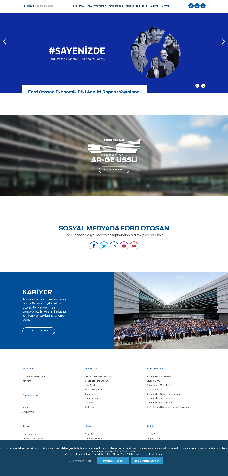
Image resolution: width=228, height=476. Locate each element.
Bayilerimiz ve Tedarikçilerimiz (161, 385)
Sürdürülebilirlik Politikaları (159, 403)
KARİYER (154, 6)
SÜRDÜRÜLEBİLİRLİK (136, 6)
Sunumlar (89, 394)
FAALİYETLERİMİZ (97, 6)
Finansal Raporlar (93, 389)
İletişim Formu (153, 438)
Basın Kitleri (90, 434)
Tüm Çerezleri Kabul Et (147, 461)
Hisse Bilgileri (90, 385)
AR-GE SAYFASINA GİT (114, 170)
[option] (114, 55)
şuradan (143, 454)
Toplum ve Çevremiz (156, 389)
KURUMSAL (79, 6)
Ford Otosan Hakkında (33, 376)
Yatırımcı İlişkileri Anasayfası (98, 376)
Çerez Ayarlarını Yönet (80, 461)
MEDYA (165, 6)
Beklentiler (89, 407)
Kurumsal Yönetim (93, 398)
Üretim (25, 403)
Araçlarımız (28, 412)
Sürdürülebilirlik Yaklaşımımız (161, 376)
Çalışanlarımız (153, 381)
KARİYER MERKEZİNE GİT (38, 331)
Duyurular (89, 403)
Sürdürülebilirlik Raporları (159, 398)
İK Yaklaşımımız (30, 434)
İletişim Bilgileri (153, 434)
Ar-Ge (25, 407)
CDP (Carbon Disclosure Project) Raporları (167, 407)
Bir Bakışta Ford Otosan (96, 381)
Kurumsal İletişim (93, 438)
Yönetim (26, 381)
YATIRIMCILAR (116, 6)
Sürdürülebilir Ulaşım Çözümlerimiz (163, 394)
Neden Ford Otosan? (32, 438)
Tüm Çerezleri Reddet (112, 461)
